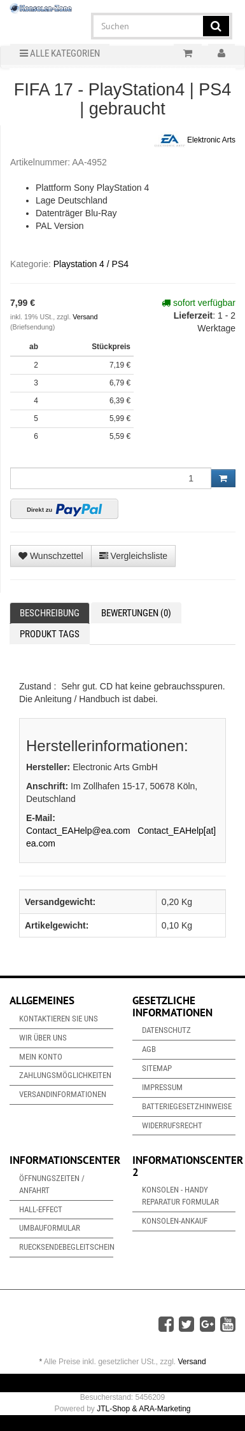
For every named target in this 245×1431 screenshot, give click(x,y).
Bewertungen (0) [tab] (136, 613)
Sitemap (157, 1068)
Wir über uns (43, 1037)
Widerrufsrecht (172, 1125)
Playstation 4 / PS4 (91, 264)
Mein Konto (40, 1056)
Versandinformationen (62, 1094)
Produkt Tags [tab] (50, 634)
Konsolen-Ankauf (174, 1221)
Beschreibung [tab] (50, 613)
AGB (149, 1049)
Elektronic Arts (195, 140)
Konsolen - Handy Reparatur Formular (180, 1195)
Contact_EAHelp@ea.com (78, 831)
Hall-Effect (40, 1209)
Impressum (162, 1087)
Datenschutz (166, 1030)
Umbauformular (49, 1228)
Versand (85, 317)
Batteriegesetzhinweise (187, 1106)
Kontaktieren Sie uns (58, 1018)
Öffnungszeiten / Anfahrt (52, 1184)
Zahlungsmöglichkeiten (65, 1075)
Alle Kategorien (60, 53)
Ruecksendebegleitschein (66, 1247)
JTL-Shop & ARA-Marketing (143, 1408)
